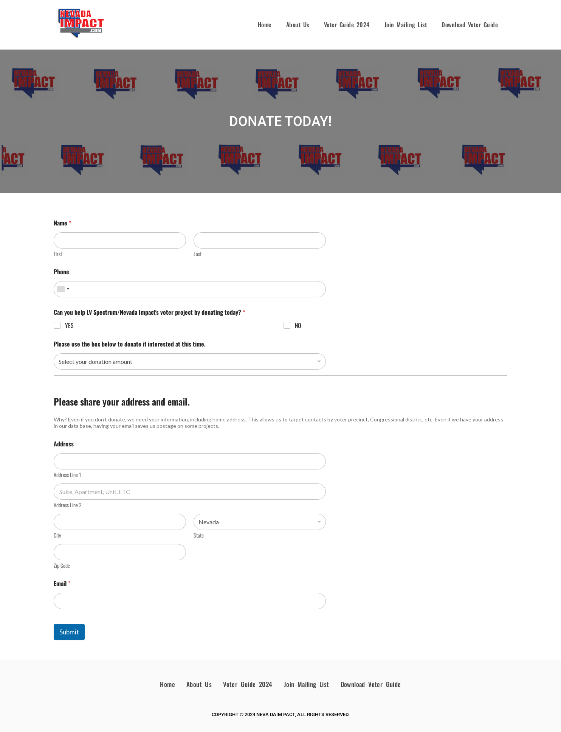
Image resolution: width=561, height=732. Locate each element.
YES (69, 325)
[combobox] (62, 289)
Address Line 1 (67, 474)
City (57, 535)
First (58, 253)
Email (62, 583)
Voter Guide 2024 (347, 24)
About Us (297, 24)
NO (298, 325)
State (199, 535)
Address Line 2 (68, 505)
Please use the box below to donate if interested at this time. (130, 344)
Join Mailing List (405, 24)
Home (264, 24)
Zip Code (62, 565)
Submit (69, 632)
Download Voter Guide (470, 24)
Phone (61, 271)
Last (197, 253)
